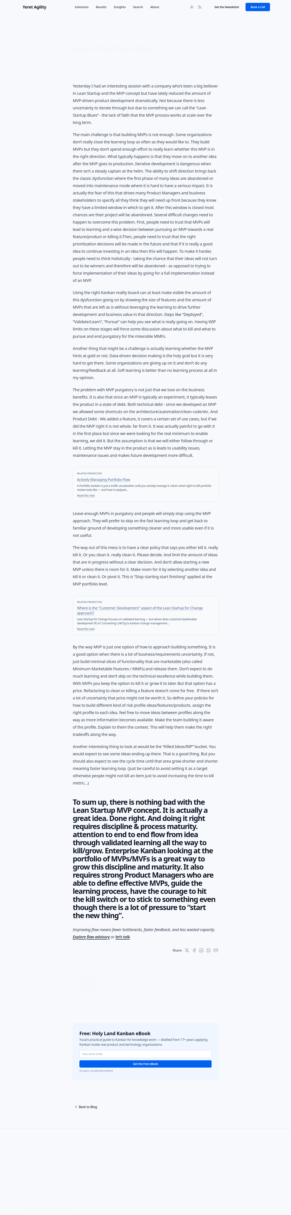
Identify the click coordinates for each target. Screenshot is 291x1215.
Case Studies (156, 1153)
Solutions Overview (118, 1148)
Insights (120, 7)
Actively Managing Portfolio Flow (103, 479)
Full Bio (138, 1009)
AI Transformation (117, 1159)
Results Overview (159, 1148)
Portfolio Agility (115, 1170)
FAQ (23, 1149)
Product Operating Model (122, 1176)
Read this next (86, 495)
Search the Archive (202, 1153)
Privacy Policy (49, 1149)
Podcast (196, 1165)
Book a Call (258, 7)
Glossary (33, 1149)
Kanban (102, 33)
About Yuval (241, 1148)
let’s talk (122, 937)
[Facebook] (266, 1206)
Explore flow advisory (91, 937)
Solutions (82, 7)
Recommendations (160, 1159)
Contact (239, 1153)
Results (101, 7)
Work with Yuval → (114, 1009)
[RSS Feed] (200, 7)
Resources (197, 1170)
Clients (153, 1165)
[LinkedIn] (250, 1206)
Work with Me (114, 1153)
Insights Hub (199, 1148)
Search (138, 7)
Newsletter (198, 1176)
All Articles (197, 1159)
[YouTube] (258, 1206)
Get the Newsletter (226, 7)
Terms (64, 1149)
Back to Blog (85, 1107)
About (154, 7)
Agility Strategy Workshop (122, 1165)
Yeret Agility (33, 1142)
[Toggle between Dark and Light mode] (192, 7)
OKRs (109, 1182)
